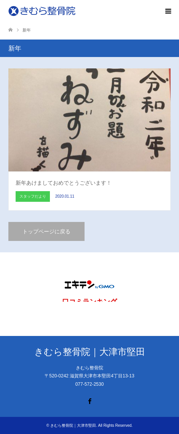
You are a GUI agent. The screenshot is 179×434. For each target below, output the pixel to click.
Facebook (89, 400)
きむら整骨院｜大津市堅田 (89, 352)
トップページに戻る (46, 231)
